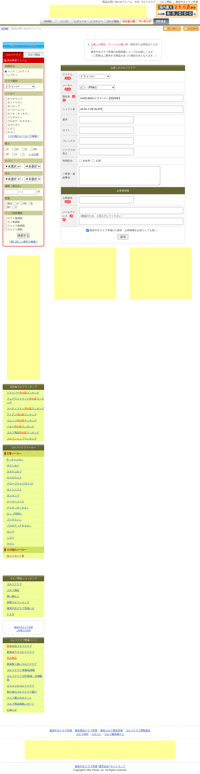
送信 (123, 236)
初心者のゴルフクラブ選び (22, 691)
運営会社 (104, 766)
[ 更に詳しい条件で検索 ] (23, 241)
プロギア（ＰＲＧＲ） (18, 121)
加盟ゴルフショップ (18, 602)
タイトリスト (13, 102)
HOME (48, 21)
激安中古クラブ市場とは (20, 608)
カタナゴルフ (14, 471)
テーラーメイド (14, 109)
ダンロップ (12, 106)
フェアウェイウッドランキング (25, 400)
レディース (80, 21)
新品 (8, 203)
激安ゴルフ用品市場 (111, 730)
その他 (34, 154)
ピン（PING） (15, 513)
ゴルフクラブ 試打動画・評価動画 (24, 678)
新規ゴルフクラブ (20, 652)
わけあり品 (128, 21)
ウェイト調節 (13, 229)
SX (15, 149)
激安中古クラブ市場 (61, 730)
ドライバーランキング (23, 392)
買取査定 (161, 21)
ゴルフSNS (82, 734)
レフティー (96, 21)
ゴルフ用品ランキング (23, 432)
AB (23, 203)
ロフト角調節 (13, 218)
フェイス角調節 (14, 225)
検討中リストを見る (23, 45)
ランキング (145, 21)
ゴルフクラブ (14, 584)
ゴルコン (96, 734)
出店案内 (191, 28)
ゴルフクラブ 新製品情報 (21, 670)
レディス (22, 71)
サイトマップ (117, 766)
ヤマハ (9, 132)
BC (7, 207)
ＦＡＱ (10, 614)
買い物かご (172, 28)
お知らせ (12, 709)
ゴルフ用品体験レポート (20, 703)
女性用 (86, 160)
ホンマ (10, 531)
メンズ (64, 21)
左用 (98, 160)
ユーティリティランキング (25, 408)
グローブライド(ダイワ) (20, 483)
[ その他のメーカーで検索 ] (23, 136)
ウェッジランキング (22, 420)
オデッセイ (13, 465)
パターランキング (20, 426)
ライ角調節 (12, 222)
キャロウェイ (13, 98)
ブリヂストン (13, 117)
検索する (23, 235)
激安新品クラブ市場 (86, 730)
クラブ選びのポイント (19, 697)
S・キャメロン (15, 459)
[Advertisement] (98, 11)
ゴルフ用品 (112, 21)
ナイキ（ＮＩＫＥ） (17, 113)
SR (33, 149)
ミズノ (9, 128)
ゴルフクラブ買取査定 (138, 730)
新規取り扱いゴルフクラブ (22, 664)
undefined (12, 166)
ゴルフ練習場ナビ (114, 734)
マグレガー (12, 124)
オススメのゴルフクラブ (20, 685)
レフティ (10, 75)
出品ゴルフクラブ (19, 646)
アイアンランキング (22, 414)
